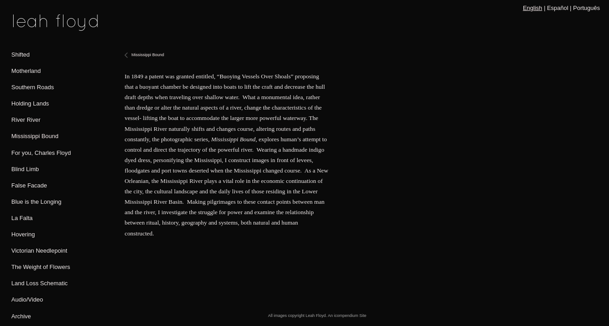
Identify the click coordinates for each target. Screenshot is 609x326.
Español (557, 8)
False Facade (29, 185)
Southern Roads (32, 87)
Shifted (20, 54)
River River (25, 119)
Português (586, 8)
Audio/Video (27, 299)
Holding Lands (30, 103)
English (532, 8)
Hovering (23, 234)
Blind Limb (25, 169)
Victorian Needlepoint (39, 250)
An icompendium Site (347, 315)
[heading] (34, 22)
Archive (21, 316)
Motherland (26, 70)
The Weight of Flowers (40, 267)
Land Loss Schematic (39, 283)
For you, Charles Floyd (41, 152)
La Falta (22, 218)
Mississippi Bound (34, 136)
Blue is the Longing (36, 201)
